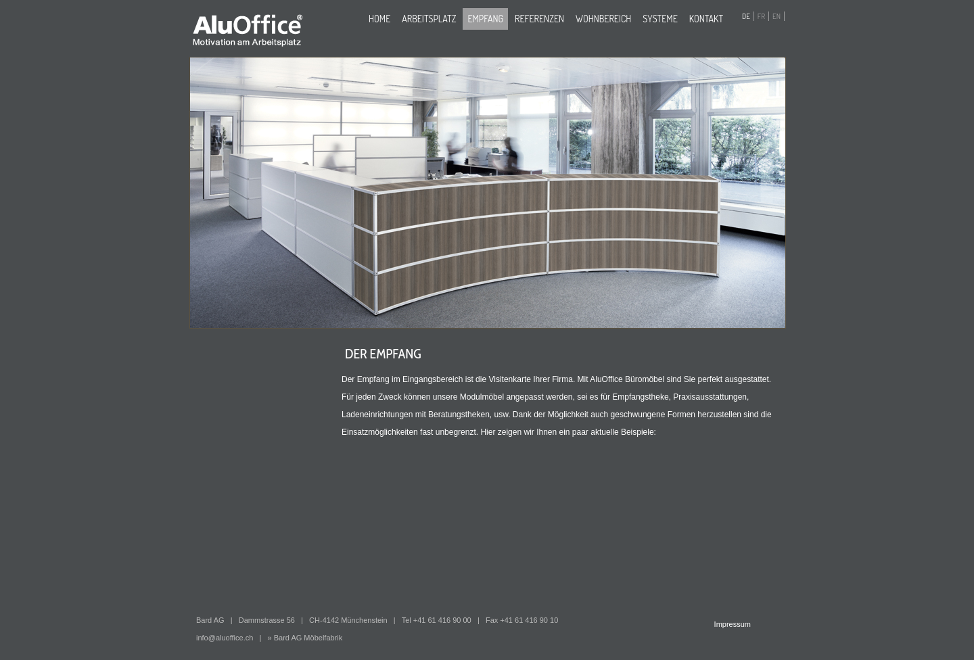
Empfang (485, 18)
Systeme (660, 18)
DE (746, 16)
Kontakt (706, 18)
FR (761, 16)
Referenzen (539, 18)
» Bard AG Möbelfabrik (305, 638)
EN (776, 16)
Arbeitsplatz (429, 18)
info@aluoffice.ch (224, 638)
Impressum (732, 624)
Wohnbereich (603, 18)
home (379, 18)
